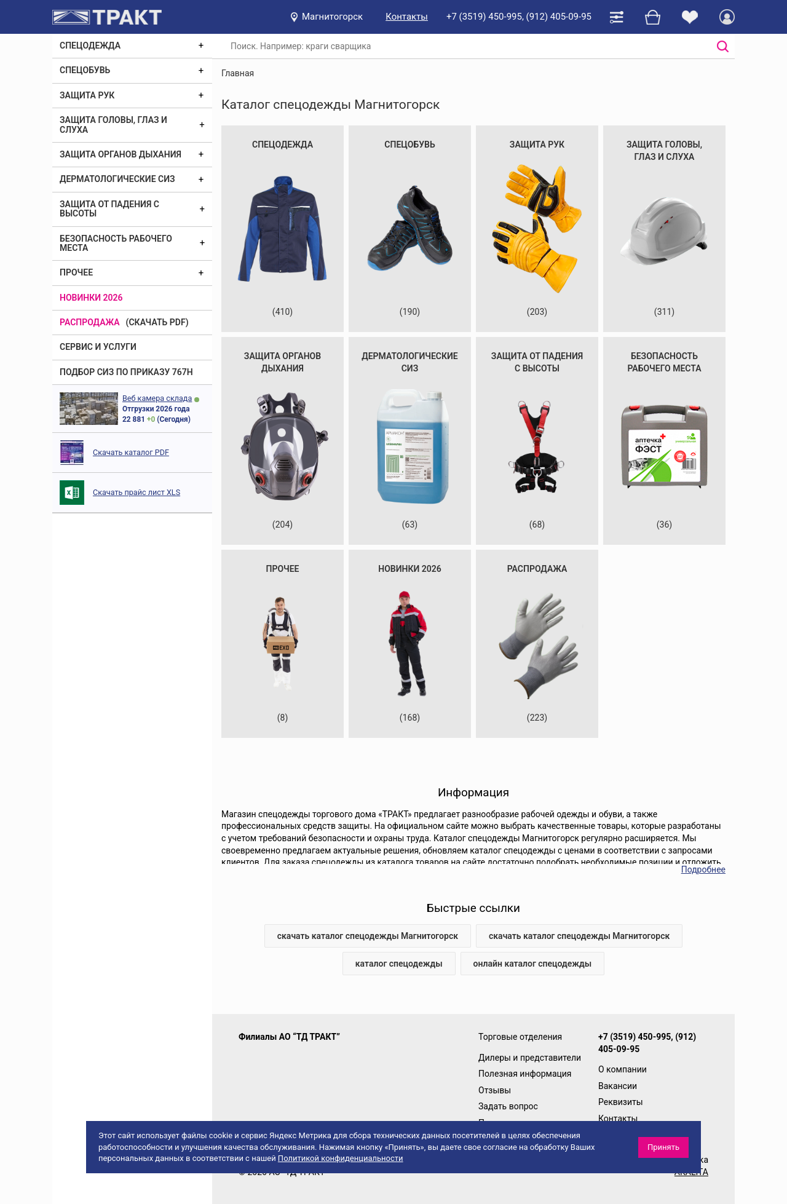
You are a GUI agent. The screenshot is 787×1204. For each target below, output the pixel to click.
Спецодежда (90, 45)
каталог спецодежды (399, 963)
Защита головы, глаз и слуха (113, 124)
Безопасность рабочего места (116, 243)
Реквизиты (620, 1102)
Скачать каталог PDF (131, 452)
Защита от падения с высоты (109, 208)
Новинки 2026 (91, 298)
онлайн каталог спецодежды (532, 963)
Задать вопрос (508, 1106)
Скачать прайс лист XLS (136, 492)
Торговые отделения (520, 1037)
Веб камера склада (157, 398)
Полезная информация (525, 1074)
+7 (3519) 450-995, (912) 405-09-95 (518, 16)
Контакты (407, 16)
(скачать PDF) (157, 322)
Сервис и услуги (98, 347)
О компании (622, 1069)
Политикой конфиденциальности (340, 1158)
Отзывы (494, 1090)
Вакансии (617, 1086)
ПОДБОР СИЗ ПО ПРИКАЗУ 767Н (126, 372)
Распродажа (90, 322)
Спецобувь (85, 70)
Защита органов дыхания (120, 154)
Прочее (76, 272)
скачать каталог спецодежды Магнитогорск (367, 936)
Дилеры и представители (529, 1058)
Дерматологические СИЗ (117, 179)
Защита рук (87, 95)
